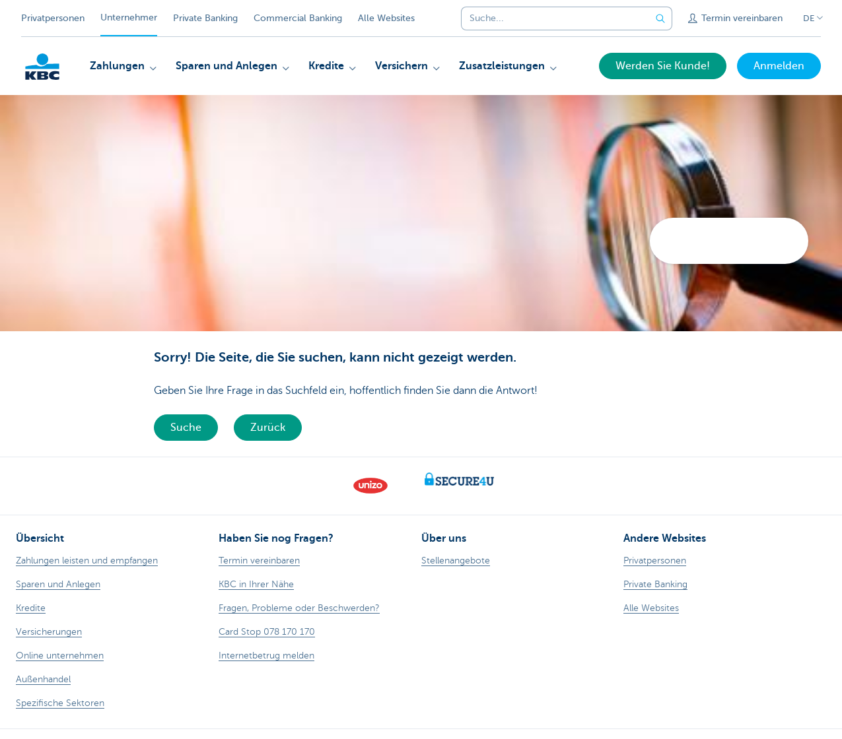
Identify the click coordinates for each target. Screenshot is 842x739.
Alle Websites (386, 18)
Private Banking (205, 18)
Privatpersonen (53, 18)
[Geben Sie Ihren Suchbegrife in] (660, 18)
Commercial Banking (298, 18)
